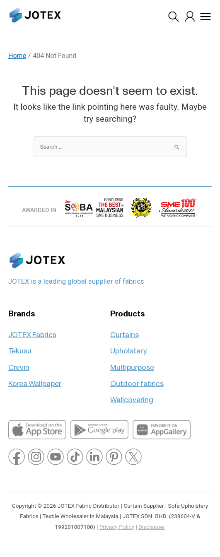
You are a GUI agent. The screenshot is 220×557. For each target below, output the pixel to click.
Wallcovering (131, 396)
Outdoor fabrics (137, 380)
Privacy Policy (116, 526)
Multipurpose (132, 363)
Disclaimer (151, 526)
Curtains (124, 331)
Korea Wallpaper (34, 380)
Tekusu (19, 347)
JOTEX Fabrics (32, 331)
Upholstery (128, 347)
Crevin (18, 363)
